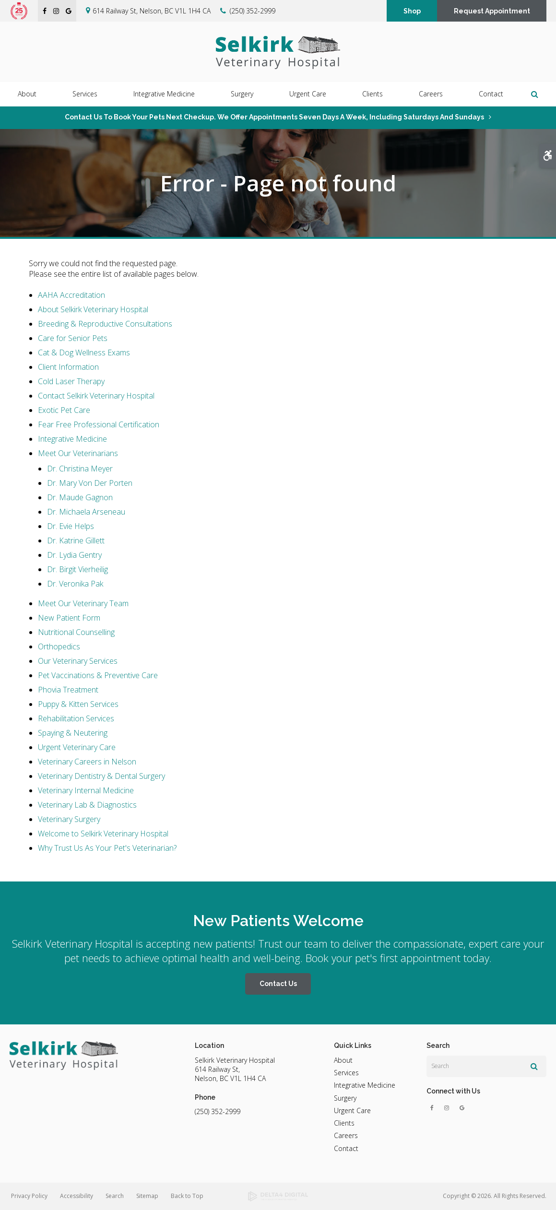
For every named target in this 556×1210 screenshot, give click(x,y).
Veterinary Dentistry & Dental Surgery (101, 776)
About (343, 1060)
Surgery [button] (242, 94)
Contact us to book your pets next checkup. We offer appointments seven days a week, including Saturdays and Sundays (274, 117)
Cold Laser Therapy (71, 381)
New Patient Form (69, 617)
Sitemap (147, 1196)
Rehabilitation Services (76, 718)
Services (346, 1072)
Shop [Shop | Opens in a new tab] (412, 11)
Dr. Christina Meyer (80, 468)
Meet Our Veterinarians (78, 453)
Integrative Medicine (72, 439)
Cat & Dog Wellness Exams (84, 352)
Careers (431, 94)
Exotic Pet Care (64, 410)
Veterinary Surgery (69, 819)
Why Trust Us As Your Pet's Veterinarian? (107, 848)
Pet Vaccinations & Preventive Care (98, 675)
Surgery (345, 1098)
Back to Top (187, 1196)
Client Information (68, 367)
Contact (491, 94)
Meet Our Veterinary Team (83, 603)
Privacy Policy (29, 1196)
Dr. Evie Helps (70, 526)
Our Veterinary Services (78, 661)
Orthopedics (59, 646)
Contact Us (278, 983)
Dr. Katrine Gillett (76, 540)
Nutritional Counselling (76, 632)
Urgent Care (307, 94)
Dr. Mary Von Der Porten (89, 483)
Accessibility (76, 1196)
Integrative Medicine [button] (164, 94)
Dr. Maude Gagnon (80, 497)
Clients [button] (372, 94)
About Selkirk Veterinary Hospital (93, 309)
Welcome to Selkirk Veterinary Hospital (103, 833)
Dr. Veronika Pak (75, 583)
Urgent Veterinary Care (77, 747)
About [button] (27, 94)
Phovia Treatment (68, 689)
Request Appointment (492, 11)
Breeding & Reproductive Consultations (105, 323)
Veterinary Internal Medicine (86, 790)
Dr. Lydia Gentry (74, 555)
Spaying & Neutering (72, 733)
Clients (344, 1123)
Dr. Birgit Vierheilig (77, 569)
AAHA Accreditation (71, 295)
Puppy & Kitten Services (78, 704)
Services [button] (84, 94)
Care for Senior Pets (72, 338)
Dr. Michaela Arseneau (86, 511)
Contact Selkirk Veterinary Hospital (96, 395)
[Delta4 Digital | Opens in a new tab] (278, 1196)
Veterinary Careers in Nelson (87, 761)
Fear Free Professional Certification (98, 424)
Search (115, 1196)
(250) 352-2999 (252, 10)
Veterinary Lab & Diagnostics (87, 804)
